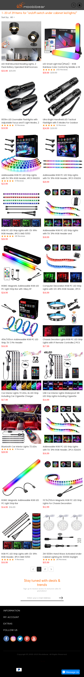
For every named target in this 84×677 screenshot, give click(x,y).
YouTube (34, 639)
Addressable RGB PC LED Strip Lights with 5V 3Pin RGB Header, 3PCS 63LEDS (62, 177)
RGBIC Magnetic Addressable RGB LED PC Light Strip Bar (20, 502)
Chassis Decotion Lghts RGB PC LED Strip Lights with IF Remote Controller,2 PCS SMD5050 (62, 341)
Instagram (13, 639)
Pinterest (27, 639)
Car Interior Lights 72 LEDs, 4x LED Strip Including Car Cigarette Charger (19, 395)
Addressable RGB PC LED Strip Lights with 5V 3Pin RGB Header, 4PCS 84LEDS (20, 177)
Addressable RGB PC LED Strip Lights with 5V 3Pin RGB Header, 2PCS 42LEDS (62, 448)
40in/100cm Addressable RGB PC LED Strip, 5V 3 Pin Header (19, 341)
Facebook (6, 639)
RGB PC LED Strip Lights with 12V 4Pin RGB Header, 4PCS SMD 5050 (19, 232)
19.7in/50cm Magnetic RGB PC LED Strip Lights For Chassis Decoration (62, 502)
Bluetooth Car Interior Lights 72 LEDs (19, 446)
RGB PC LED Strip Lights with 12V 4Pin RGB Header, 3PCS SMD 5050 (19, 555)
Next (50, 569)
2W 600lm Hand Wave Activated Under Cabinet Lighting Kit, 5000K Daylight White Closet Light (62, 555)
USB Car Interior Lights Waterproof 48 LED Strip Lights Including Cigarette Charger (61, 395)
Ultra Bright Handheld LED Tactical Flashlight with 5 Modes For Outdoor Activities (60, 121)
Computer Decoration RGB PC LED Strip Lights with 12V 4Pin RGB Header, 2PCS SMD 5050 (62, 287)
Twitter (20, 639)
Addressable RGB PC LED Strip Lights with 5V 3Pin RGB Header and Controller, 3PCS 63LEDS (60, 232)
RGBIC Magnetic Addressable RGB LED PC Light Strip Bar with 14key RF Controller (20, 287)
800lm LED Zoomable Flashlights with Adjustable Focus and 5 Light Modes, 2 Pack (20, 121)
